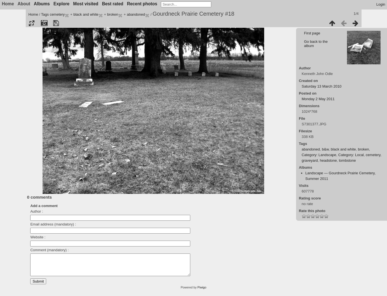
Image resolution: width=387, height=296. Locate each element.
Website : (37, 237)
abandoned (136, 14)
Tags (45, 14)
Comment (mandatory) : (49, 250)
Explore (61, 3)
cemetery (57, 14)
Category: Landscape (319, 155)
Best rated (112, 3)
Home (33, 14)
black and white (85, 14)
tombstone (347, 160)
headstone (328, 160)
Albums (42, 3)
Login (380, 4)
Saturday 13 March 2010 (321, 86)
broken (112, 14)
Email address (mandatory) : (53, 224)
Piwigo (202, 291)
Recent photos (142, 3)
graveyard (310, 160)
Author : (36, 211)
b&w (325, 149)
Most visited (85, 3)
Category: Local (351, 155)
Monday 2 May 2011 (318, 99)
